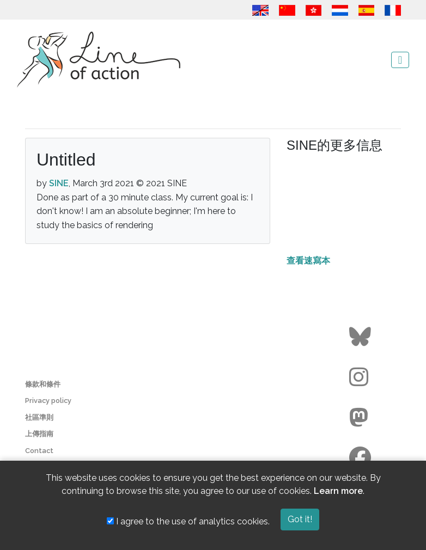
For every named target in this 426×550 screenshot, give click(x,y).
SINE (59, 183)
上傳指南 (39, 434)
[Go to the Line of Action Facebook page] (361, 458)
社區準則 (39, 417)
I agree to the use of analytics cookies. (188, 521)
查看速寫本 (308, 260)
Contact (39, 451)
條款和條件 (42, 384)
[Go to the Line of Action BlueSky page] (361, 337)
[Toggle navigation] (400, 60)
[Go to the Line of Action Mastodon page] (361, 417)
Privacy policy (48, 400)
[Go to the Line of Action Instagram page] (361, 377)
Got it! (300, 519)
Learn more (338, 491)
